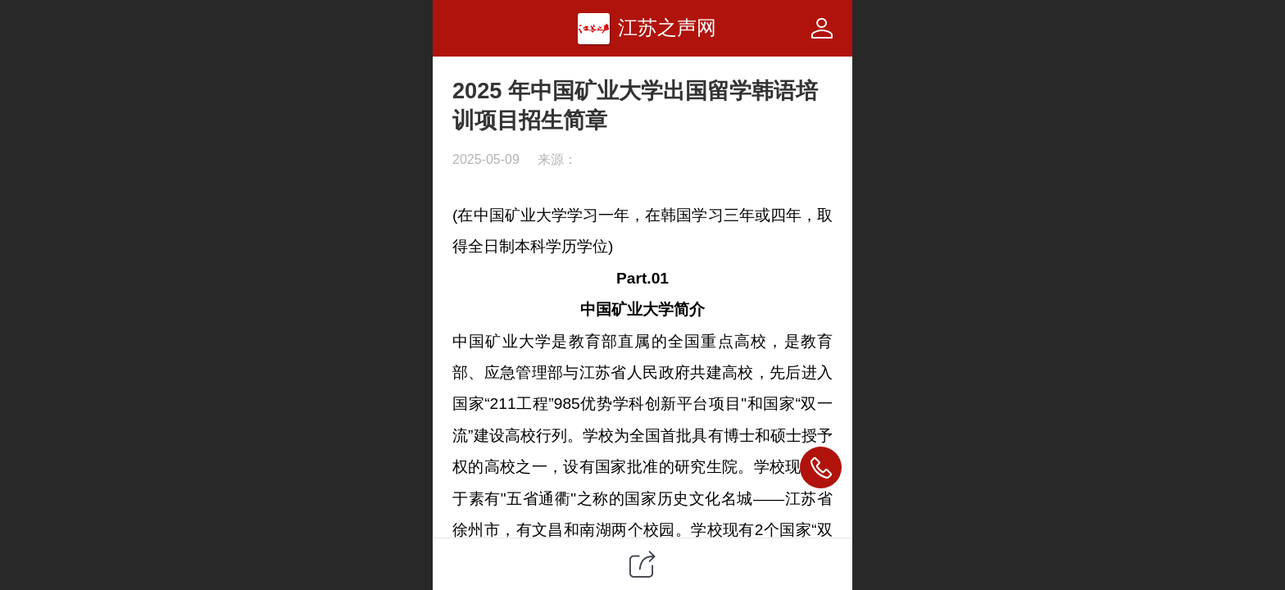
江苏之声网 (667, 27)
